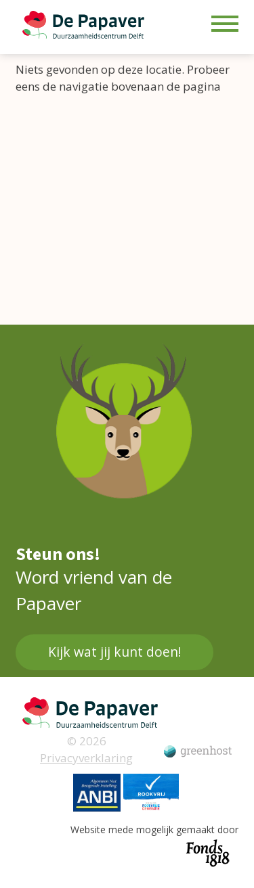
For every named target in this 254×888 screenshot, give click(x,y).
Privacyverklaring (86, 758)
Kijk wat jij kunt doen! (114, 652)
